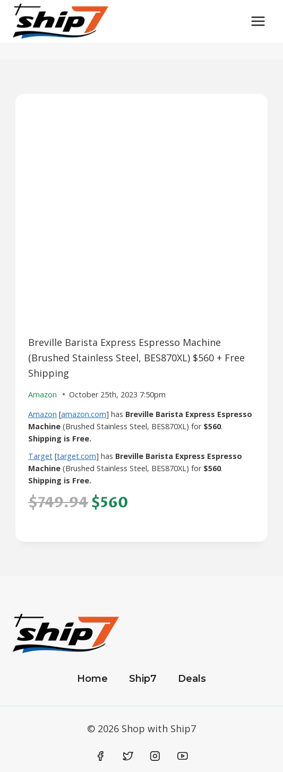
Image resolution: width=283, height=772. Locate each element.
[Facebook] (101, 756)
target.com (76, 456)
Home (92, 678)
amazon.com (83, 414)
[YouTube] (182, 756)
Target (40, 456)
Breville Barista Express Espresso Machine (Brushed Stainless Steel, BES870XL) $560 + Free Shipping (136, 357)
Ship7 (143, 678)
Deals (192, 678)
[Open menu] (257, 21)
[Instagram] (155, 756)
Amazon (42, 414)
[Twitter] (128, 756)
